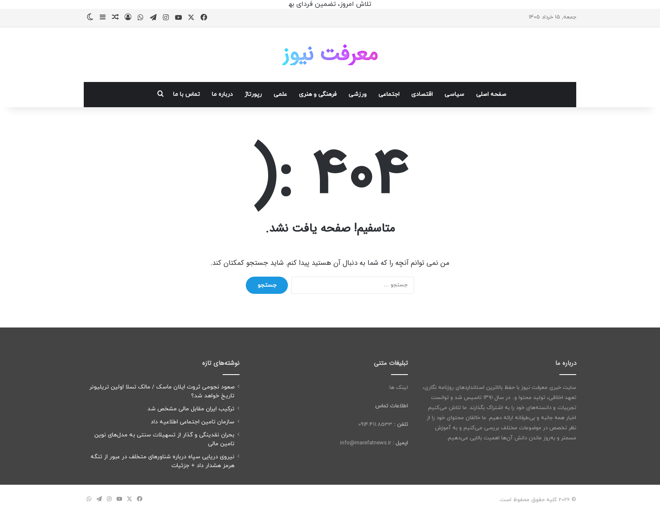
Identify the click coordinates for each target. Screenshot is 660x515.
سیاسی (454, 94)
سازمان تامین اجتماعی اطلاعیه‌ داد (192, 422)
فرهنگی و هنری (318, 94)
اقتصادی (422, 94)
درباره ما (222, 94)
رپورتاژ (253, 94)
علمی (280, 94)
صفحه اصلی (491, 94)
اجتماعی (388, 94)
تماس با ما (186, 94)
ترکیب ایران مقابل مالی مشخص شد (190, 409)
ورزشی (358, 94)
